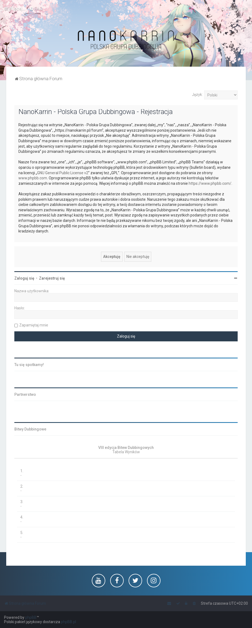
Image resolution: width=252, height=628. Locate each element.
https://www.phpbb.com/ (210, 183)
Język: (197, 94)
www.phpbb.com (32, 178)
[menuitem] (36, 8)
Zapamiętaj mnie (33, 325)
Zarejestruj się (52, 278)
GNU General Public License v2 (62, 173)
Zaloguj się (24, 278)
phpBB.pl (68, 622)
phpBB (31, 617)
